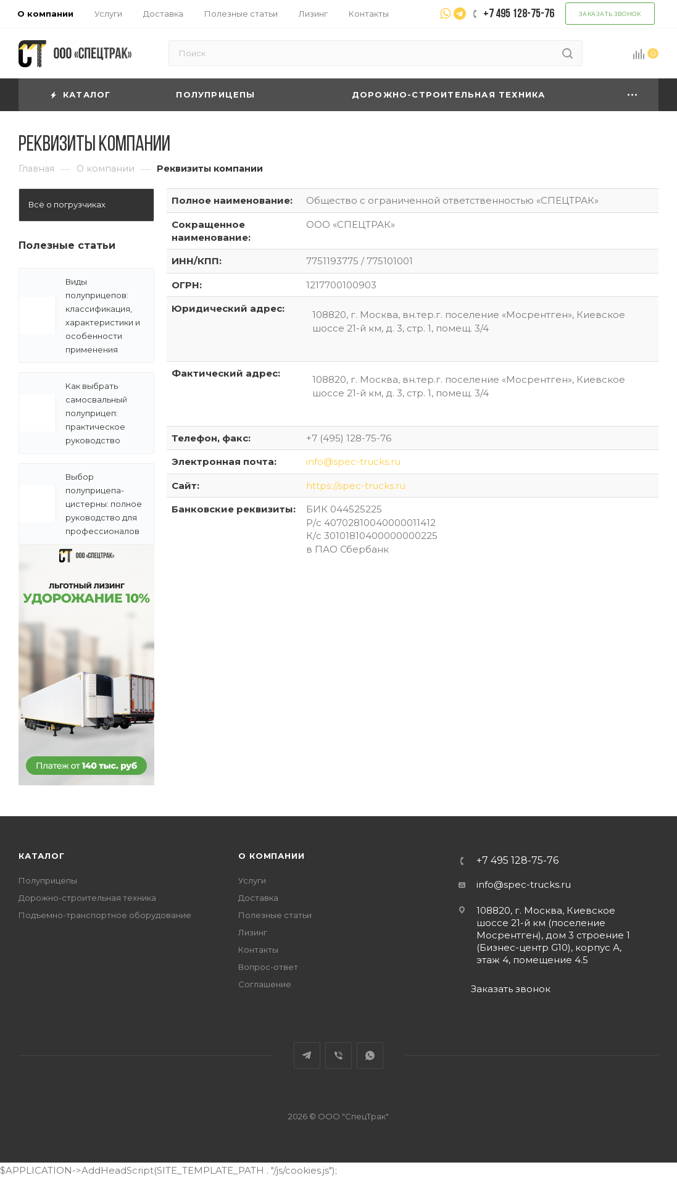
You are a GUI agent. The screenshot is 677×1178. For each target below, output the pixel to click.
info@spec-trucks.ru (353, 461)
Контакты (258, 950)
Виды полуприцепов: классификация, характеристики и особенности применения (102, 315)
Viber (338, 1055)
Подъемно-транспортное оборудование (105, 915)
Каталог (42, 856)
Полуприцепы (48, 880)
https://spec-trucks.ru (355, 485)
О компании (271, 856)
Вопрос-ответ (268, 967)
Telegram (307, 1055)
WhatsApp (370, 1055)
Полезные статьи (67, 245)
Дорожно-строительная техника (87, 898)
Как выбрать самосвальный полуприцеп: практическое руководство (96, 413)
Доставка (258, 898)
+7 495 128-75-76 (517, 861)
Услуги (252, 880)
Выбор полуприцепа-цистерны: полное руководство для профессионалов (103, 504)
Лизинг (252, 932)
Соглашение (264, 984)
